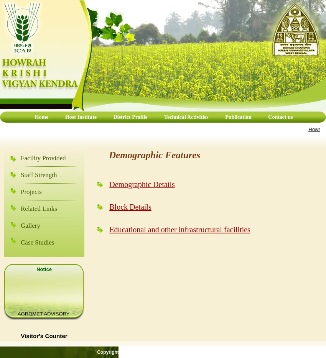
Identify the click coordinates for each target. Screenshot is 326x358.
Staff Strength (39, 175)
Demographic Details (142, 184)
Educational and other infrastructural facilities (179, 229)
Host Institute (81, 117)
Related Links (39, 208)
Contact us (280, 117)
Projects (31, 191)
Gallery (30, 225)
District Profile (131, 117)
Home (42, 117)
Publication (238, 117)
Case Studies (37, 242)
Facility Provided (43, 158)
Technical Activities (187, 117)
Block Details (130, 207)
